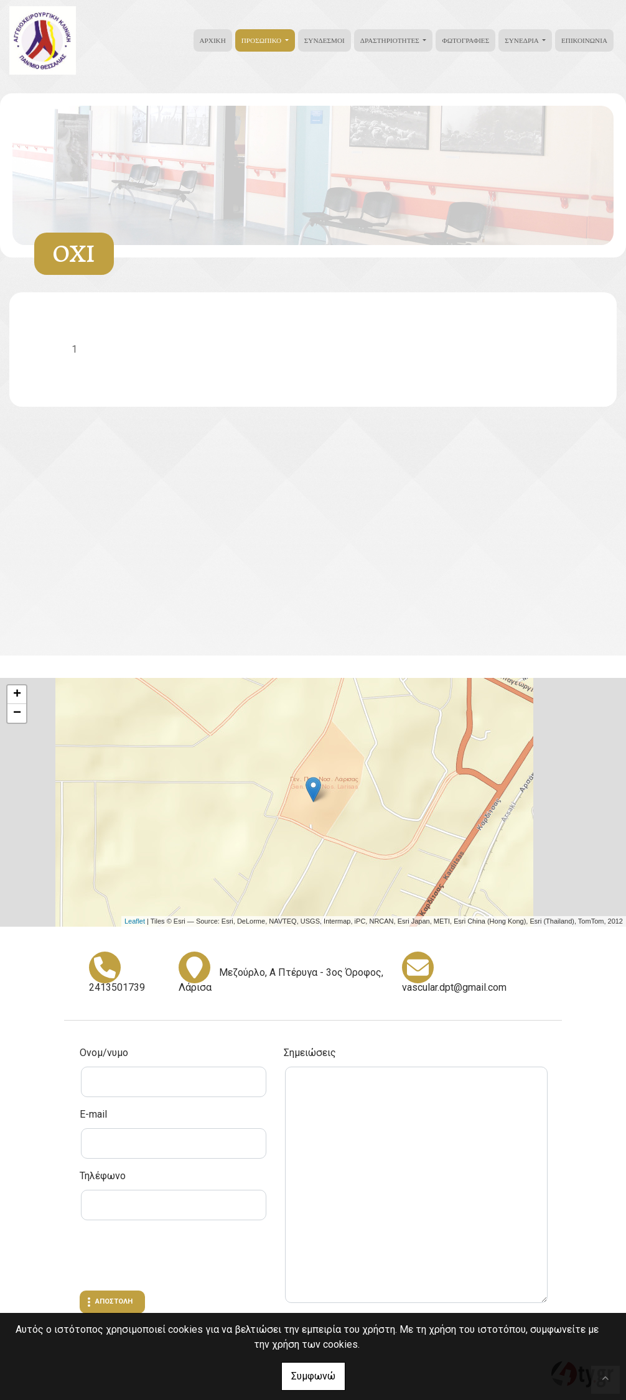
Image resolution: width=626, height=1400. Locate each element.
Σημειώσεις (310, 1053)
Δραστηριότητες (390, 40)
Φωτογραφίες (465, 40)
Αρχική (213, 40)
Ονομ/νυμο (104, 1053)
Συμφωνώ (313, 1376)
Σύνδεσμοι (324, 40)
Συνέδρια (522, 40)
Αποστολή (114, 1301)
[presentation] (174, 1257)
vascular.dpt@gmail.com (454, 987)
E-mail (93, 1114)
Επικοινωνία (584, 40)
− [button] (17, 713)
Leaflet (134, 921)
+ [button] (17, 694)
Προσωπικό (262, 40)
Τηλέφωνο (103, 1176)
